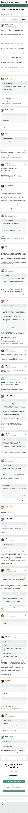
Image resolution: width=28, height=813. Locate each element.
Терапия (10, 14)
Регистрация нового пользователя (14, 781)
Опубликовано (11, 26)
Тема (9, 810)
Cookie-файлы (16, 810)
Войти (14, 790)
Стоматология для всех (10, 2)
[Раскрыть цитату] (3, 83)
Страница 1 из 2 (14, 19)
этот (4, 236)
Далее (23, 19)
